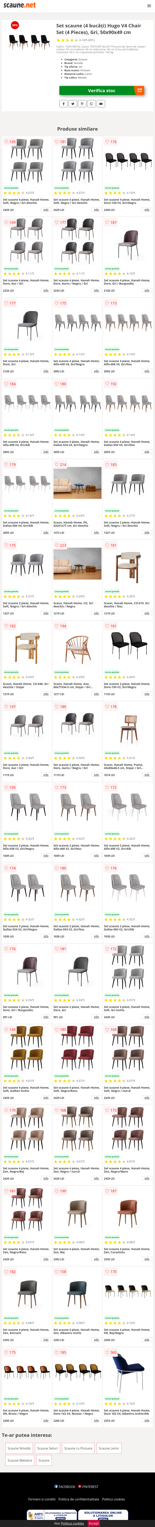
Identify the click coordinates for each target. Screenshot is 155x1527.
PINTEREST (88, 1487)
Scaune (44, 1460)
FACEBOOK (64, 1487)
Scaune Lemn (109, 1448)
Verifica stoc (116, 90)
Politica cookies (113, 1499)
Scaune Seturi (47, 1448)
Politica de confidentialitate (79, 1499)
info (46, 209)
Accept (94, 1523)
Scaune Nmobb (19, 1448)
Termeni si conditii (42, 1499)
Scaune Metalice (20, 1460)
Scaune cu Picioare (78, 1448)
